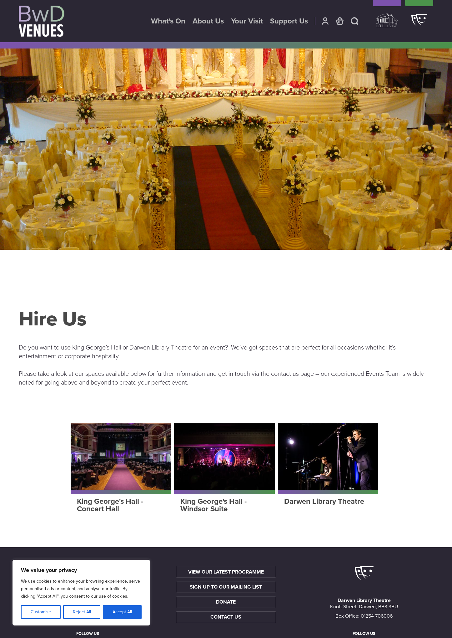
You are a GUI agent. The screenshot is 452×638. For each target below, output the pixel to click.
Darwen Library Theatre (419, 23)
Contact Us (225, 617)
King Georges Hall (387, 23)
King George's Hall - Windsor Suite (213, 505)
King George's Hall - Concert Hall (110, 505)
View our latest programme (226, 572)
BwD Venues (41, 21)
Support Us (289, 21)
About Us (208, 21)
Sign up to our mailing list (226, 587)
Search (354, 21)
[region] (81, 592)
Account (325, 21)
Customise (41, 612)
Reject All (82, 612)
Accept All (122, 612)
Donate (226, 602)
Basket (340, 21)
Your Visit (247, 21)
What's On (168, 21)
